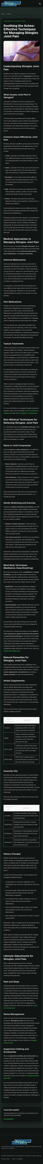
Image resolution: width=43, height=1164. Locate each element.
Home (3, 14)
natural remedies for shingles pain (26, 413)
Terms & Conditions (17, 1159)
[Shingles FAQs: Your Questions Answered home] (11, 3)
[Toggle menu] (40, 3)
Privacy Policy (5, 1159)
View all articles (9, 1119)
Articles (9, 14)
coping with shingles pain (12, 651)
